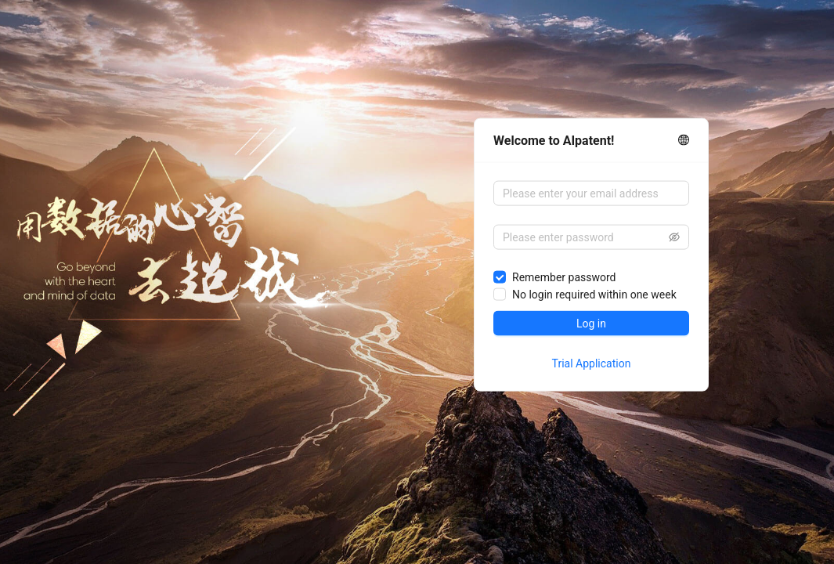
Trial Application (591, 363)
